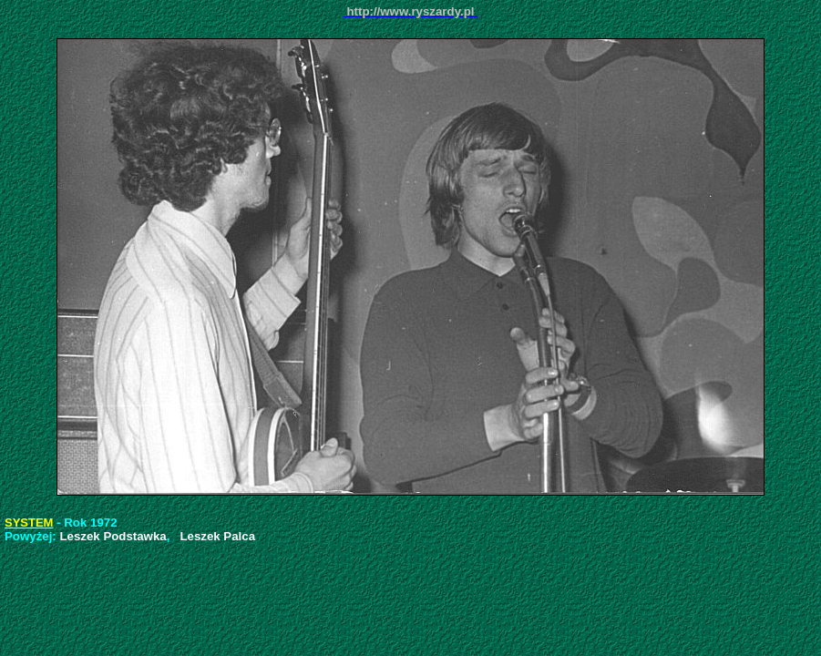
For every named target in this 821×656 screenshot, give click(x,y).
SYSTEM (29, 522)
